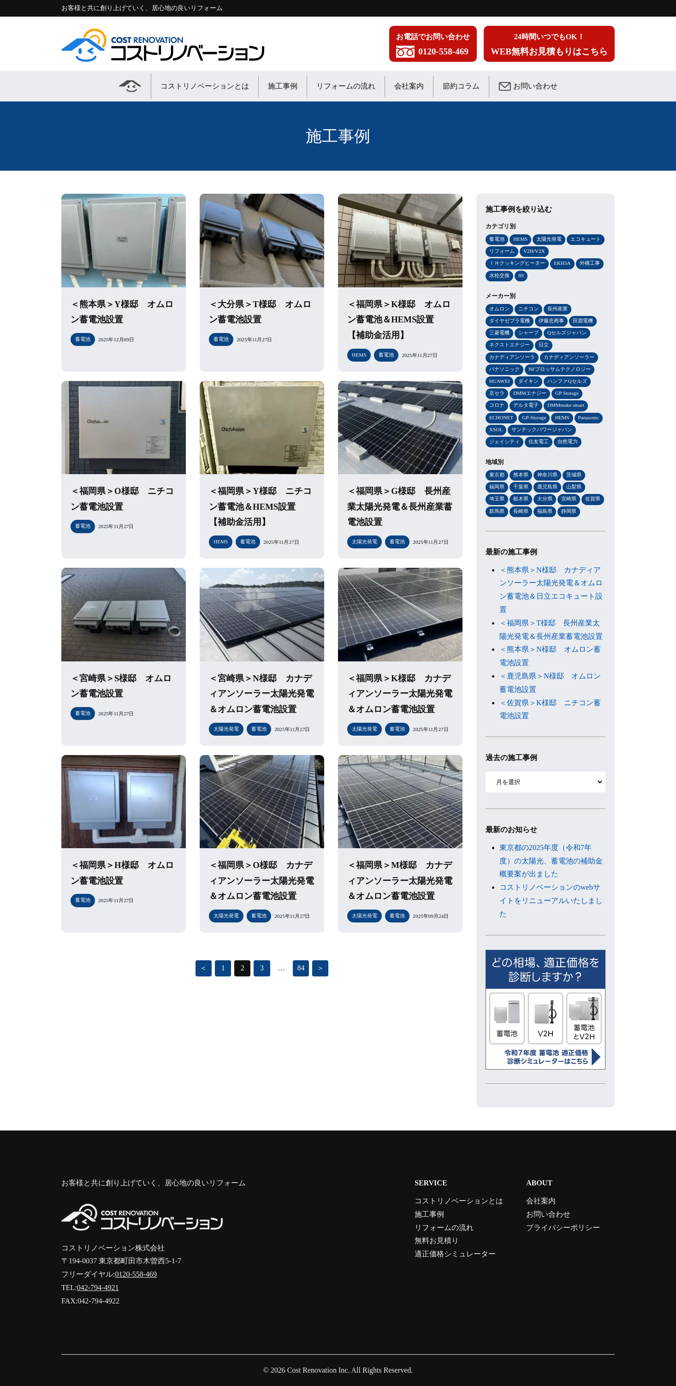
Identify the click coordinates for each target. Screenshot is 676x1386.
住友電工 (538, 441)
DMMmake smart (565, 405)
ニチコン (528, 308)
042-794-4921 (98, 1287)
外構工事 (590, 263)
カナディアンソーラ (512, 357)
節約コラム (461, 86)
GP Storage (567, 393)
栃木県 (520, 498)
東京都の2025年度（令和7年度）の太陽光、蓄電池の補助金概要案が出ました (551, 861)
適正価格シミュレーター (455, 1254)
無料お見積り (437, 1240)
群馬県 (496, 511)
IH (521, 275)
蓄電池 (496, 239)
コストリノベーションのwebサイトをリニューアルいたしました (551, 900)
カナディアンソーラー (569, 357)
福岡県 (496, 486)
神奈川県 (547, 474)
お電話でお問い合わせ (433, 46)
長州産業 (557, 308)
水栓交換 (499, 275)
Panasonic (588, 417)
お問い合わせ (527, 86)
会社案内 (409, 86)
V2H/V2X (534, 251)
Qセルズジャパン (567, 332)
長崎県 (520, 511)
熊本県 (520, 474)
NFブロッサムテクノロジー (559, 369)
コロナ (496, 405)
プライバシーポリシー (563, 1227)
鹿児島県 (547, 486)
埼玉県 (496, 498)
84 (300, 968)
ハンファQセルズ (567, 381)
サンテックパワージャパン (541, 429)
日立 (544, 344)
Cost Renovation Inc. (318, 1370)
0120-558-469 (136, 1274)
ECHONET (501, 417)
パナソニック (504, 369)
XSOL (496, 429)
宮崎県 (568, 498)
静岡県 (568, 511)
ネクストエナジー (509, 344)
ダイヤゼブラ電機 (509, 320)
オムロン (499, 308)
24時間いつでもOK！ (549, 46)
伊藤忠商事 (551, 320)
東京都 (496, 474)
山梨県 (573, 486)
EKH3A (562, 263)
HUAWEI (499, 381)
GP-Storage (534, 417)
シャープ (528, 332)
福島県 (544, 511)
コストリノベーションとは (204, 86)
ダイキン (528, 381)
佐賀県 (592, 498)
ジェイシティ (504, 441)
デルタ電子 (526, 405)
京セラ (496, 393)
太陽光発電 (549, 239)
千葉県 (520, 486)
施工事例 (282, 86)
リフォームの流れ (345, 86)
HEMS (520, 239)
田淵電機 (583, 320)
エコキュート (585, 239)
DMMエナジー (529, 393)
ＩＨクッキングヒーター (517, 263)
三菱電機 (499, 332)
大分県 (544, 498)
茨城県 (573, 474)
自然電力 (567, 441)
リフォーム (502, 251)
